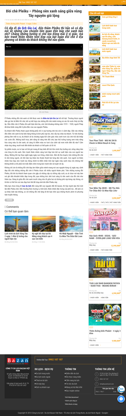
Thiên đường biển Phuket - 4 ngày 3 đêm (21, 24)
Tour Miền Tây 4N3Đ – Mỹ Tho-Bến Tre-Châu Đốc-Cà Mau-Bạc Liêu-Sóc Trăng (104, 190)
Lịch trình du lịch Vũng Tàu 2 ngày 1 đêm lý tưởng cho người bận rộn (16, 236)
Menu (124, 1)
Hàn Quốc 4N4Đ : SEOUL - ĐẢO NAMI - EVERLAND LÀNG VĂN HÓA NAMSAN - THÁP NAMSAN (104, 238)
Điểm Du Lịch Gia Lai (30, 20)
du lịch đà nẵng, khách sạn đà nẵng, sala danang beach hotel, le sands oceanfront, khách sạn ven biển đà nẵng (111, 40)
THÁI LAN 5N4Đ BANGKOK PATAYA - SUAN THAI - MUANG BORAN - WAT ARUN (104, 286)
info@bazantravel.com (107, 384)
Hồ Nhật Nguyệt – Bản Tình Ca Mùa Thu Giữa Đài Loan (71, 235)
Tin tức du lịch (9, 20)
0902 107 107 (104, 379)
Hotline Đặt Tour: (42, 360)
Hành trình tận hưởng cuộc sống (9, 4)
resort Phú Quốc (108, 85)
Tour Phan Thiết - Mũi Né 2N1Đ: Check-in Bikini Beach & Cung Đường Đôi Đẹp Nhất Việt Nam (103, 143)
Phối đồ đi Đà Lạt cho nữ (110, 103)
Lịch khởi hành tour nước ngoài (109, 50)
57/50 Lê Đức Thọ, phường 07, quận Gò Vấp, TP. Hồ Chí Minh (109, 374)
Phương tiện (93, 148)
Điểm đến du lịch (19, 20)
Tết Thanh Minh (108, 76)
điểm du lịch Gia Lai (50, 118)
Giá (120, 148)
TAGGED (9, 200)
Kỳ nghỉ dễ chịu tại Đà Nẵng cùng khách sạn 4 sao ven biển (42, 236)
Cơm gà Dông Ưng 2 (109, 17)
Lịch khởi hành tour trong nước (109, 26)
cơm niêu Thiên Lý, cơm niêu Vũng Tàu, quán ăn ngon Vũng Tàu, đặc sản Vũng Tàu (111, 69)
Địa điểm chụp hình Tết (111, 58)
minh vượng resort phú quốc (111, 95)
